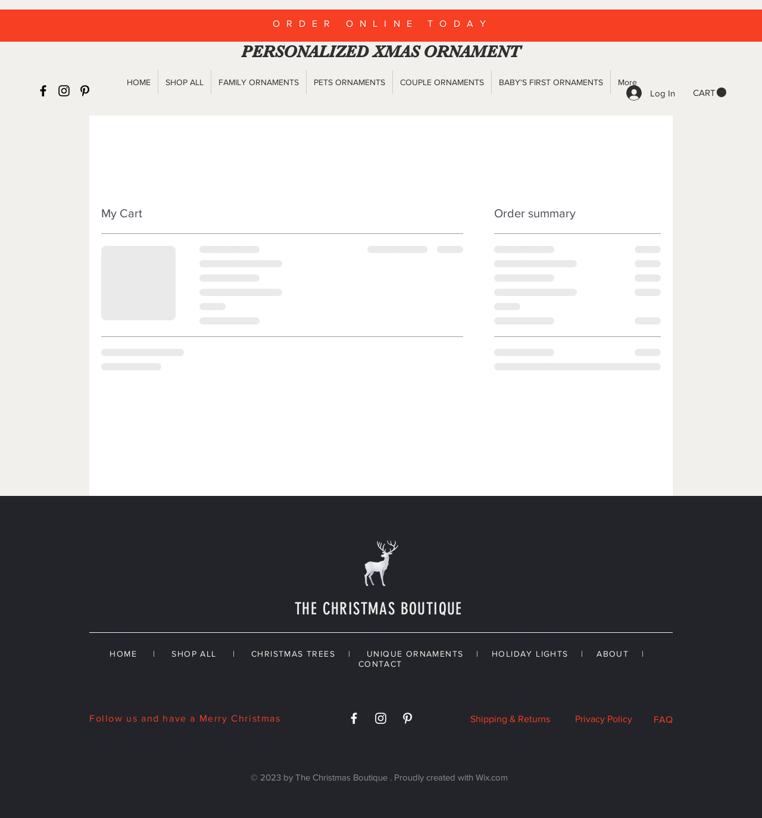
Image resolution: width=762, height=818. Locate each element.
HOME (123, 653)
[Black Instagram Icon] (64, 90)
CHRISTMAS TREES (293, 653)
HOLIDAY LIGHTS (530, 653)
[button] (709, 93)
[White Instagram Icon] (380, 718)
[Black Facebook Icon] (43, 90)
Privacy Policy (603, 719)
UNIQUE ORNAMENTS (415, 653)
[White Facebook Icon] (353, 718)
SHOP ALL (193, 653)
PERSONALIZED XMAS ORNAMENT (378, 51)
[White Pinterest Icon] (407, 718)
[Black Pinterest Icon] (84, 90)
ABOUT (613, 653)
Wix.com (492, 777)
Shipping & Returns (510, 719)
